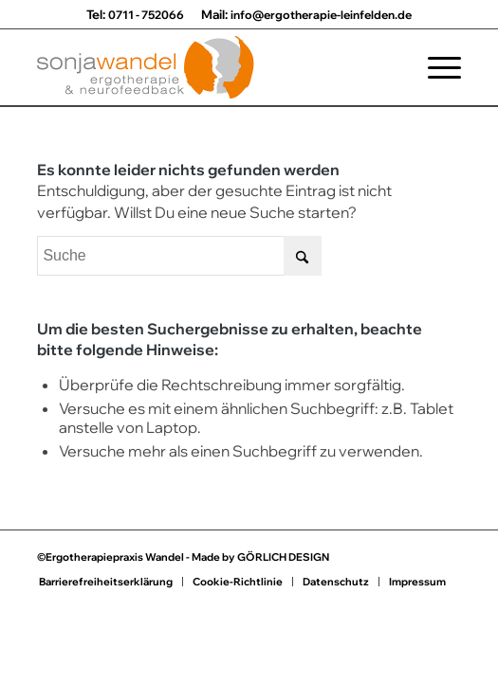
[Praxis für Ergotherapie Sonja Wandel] (206, 67)
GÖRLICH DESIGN (283, 557)
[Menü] (435, 67)
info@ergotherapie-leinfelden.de (321, 15)
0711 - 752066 (146, 15)
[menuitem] (435, 67)
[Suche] (179, 256)
